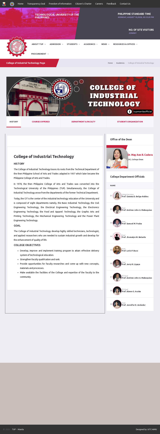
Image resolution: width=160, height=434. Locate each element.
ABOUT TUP (37, 44)
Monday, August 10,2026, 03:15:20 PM (136, 17)
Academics (89, 44)
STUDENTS (72, 44)
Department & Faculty (83, 122)
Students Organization (130, 122)
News (104, 44)
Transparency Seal (36, 3)
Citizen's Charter (83, 3)
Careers (99, 3)
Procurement (38, 54)
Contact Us (125, 3)
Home (20, 3)
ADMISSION (55, 44)
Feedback (111, 3)
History (14, 122)
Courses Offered (41, 122)
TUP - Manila (18, 429)
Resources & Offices (124, 44)
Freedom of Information (60, 3)
